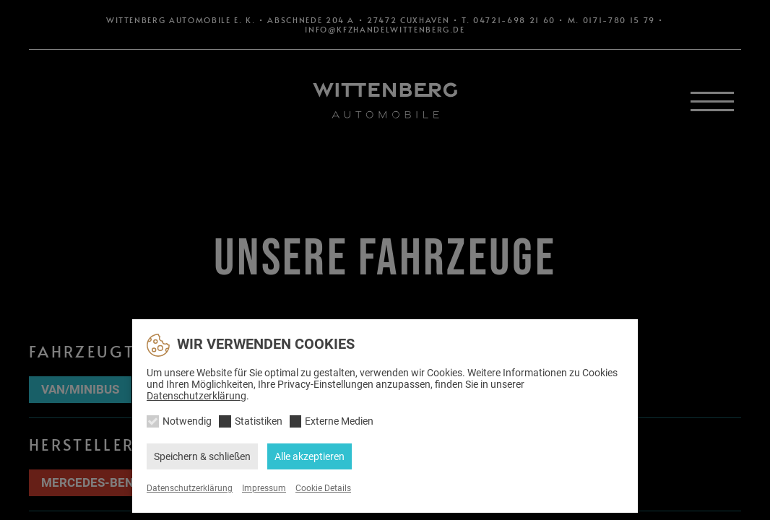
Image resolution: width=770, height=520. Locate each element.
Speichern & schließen (202, 456)
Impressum (264, 488)
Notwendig (187, 421)
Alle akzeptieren (309, 456)
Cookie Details (323, 488)
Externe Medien (339, 421)
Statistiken (258, 421)
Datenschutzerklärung (196, 396)
